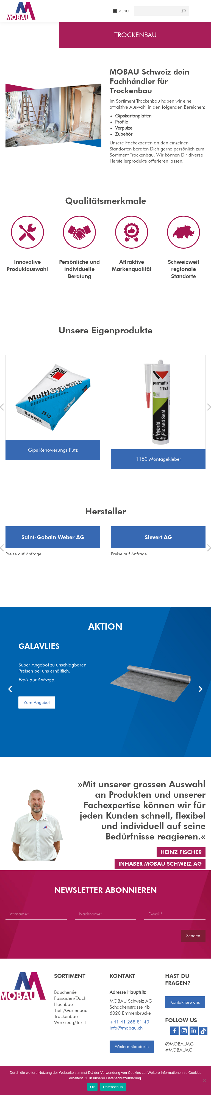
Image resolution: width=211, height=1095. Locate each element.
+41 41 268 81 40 (129, 1021)
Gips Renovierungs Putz (53, 450)
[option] (105, 682)
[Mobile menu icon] (200, 11)
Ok (92, 1087)
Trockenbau (66, 1016)
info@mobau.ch (126, 1027)
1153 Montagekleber (158, 459)
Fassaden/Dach (70, 997)
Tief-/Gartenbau (70, 1009)
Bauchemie (65, 991)
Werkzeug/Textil (70, 1022)
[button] (10, 689)
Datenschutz (113, 1087)
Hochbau (63, 1003)
